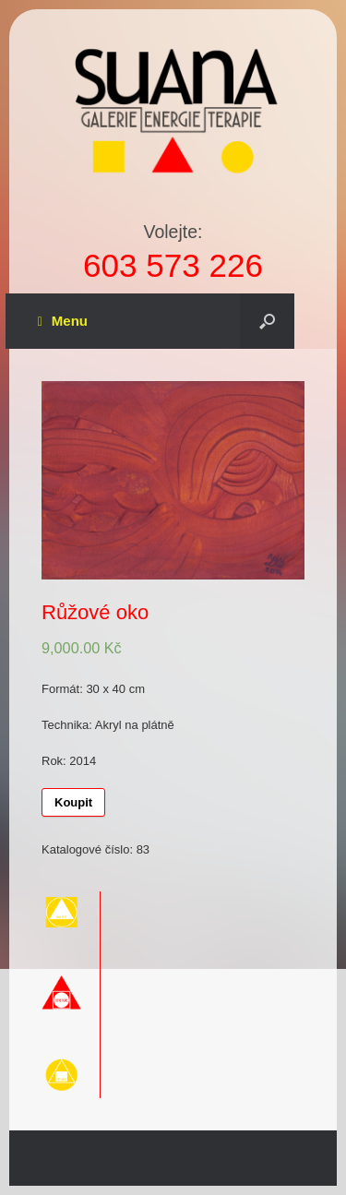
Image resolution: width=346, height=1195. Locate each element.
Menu (63, 322)
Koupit (73, 802)
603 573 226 (173, 265)
